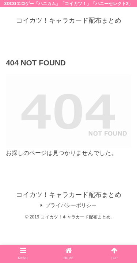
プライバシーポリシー (68, 205)
